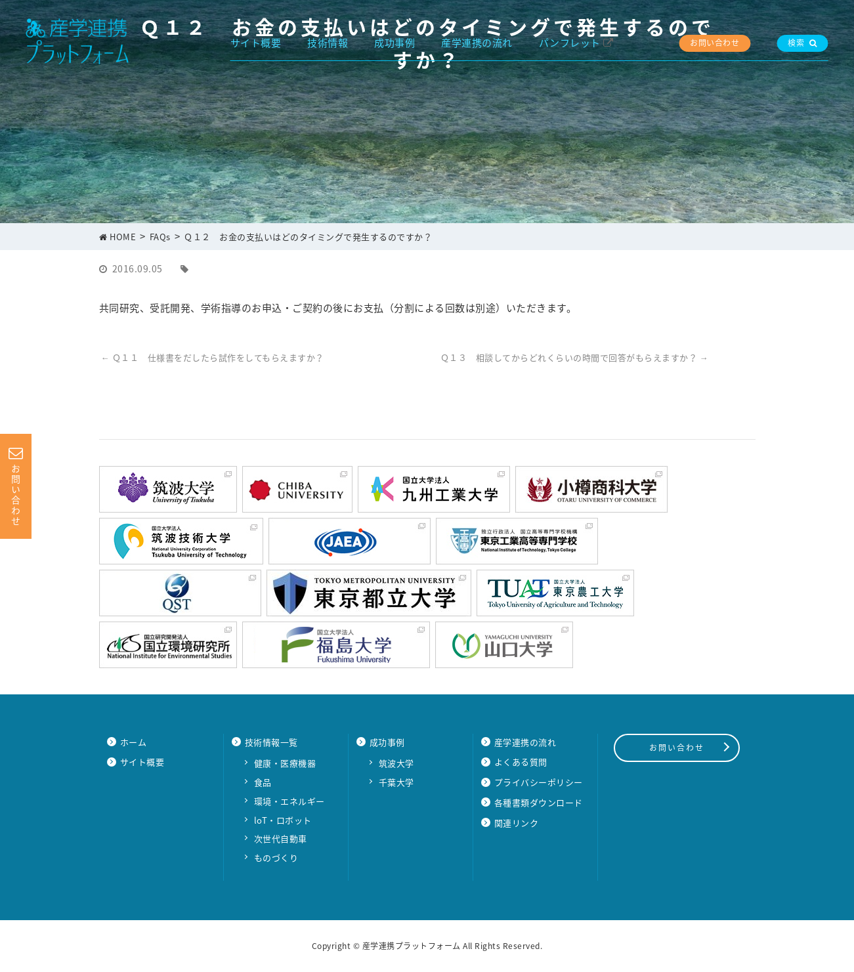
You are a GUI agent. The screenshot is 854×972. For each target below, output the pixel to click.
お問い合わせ (714, 43)
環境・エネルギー (289, 801)
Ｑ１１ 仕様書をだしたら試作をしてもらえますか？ (212, 357)
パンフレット (570, 42)
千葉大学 (396, 782)
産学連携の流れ (477, 42)
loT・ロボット (283, 820)
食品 (263, 782)
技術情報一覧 (271, 742)
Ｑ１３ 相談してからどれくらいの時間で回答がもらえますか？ (574, 357)
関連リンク (516, 822)
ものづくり (276, 857)
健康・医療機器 (285, 763)
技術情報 (327, 42)
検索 (802, 43)
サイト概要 (256, 42)
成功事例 (394, 42)
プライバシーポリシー (538, 782)
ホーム (133, 742)
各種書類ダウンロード (538, 802)
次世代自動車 (280, 838)
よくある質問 (520, 761)
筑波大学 (396, 763)
